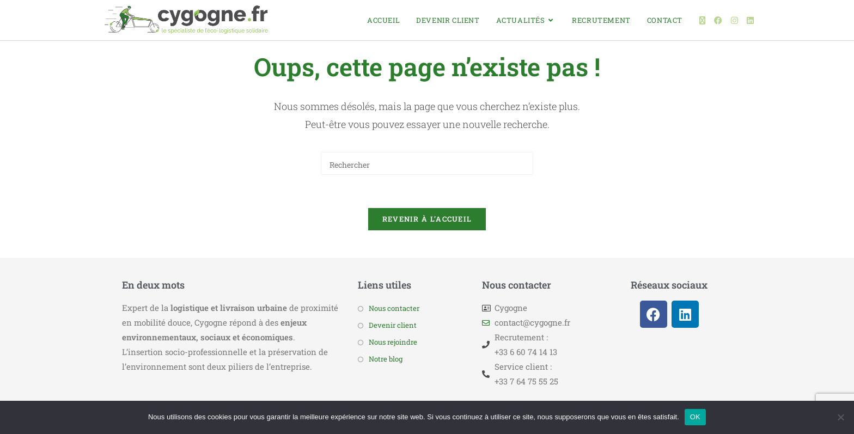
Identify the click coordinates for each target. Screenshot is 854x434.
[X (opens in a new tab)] (702, 20)
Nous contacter (394, 308)
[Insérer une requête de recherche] (427, 163)
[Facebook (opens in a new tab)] (718, 20)
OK (695, 417)
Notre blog (385, 359)
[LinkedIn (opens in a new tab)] (750, 20)
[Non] (840, 417)
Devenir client (393, 325)
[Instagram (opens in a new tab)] (734, 20)
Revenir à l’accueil (427, 219)
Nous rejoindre (393, 342)
